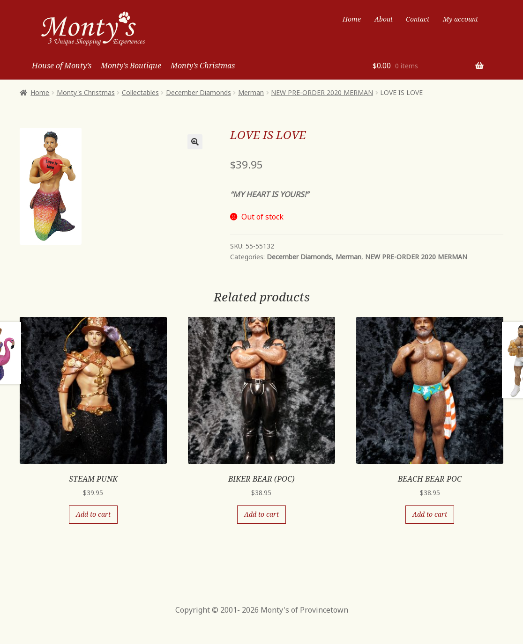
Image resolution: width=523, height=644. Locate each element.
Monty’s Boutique (131, 65)
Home (352, 19)
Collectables (140, 92)
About (383, 19)
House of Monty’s (61, 65)
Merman (251, 92)
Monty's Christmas (86, 92)
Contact (417, 19)
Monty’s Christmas (203, 65)
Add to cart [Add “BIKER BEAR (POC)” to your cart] (261, 514)
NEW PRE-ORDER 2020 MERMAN (322, 92)
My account (460, 19)
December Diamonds (198, 92)
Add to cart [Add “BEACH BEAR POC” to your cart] (429, 514)
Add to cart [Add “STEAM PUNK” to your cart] (93, 514)
